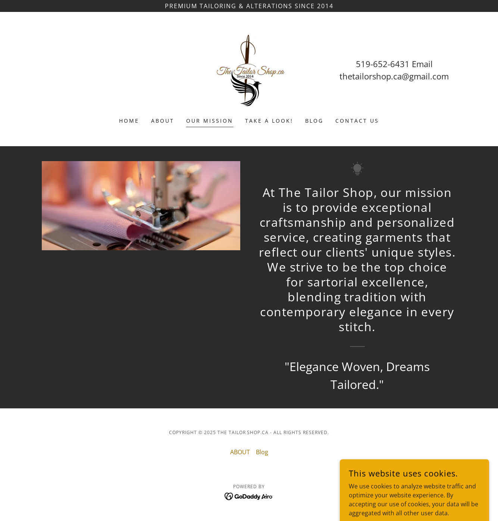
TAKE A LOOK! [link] (269, 120)
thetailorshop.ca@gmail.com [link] (394, 76)
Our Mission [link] (209, 120)
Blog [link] (314, 120)
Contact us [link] (357, 120)
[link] (249, 69)
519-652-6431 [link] (383, 63)
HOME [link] (129, 120)
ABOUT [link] (162, 120)
